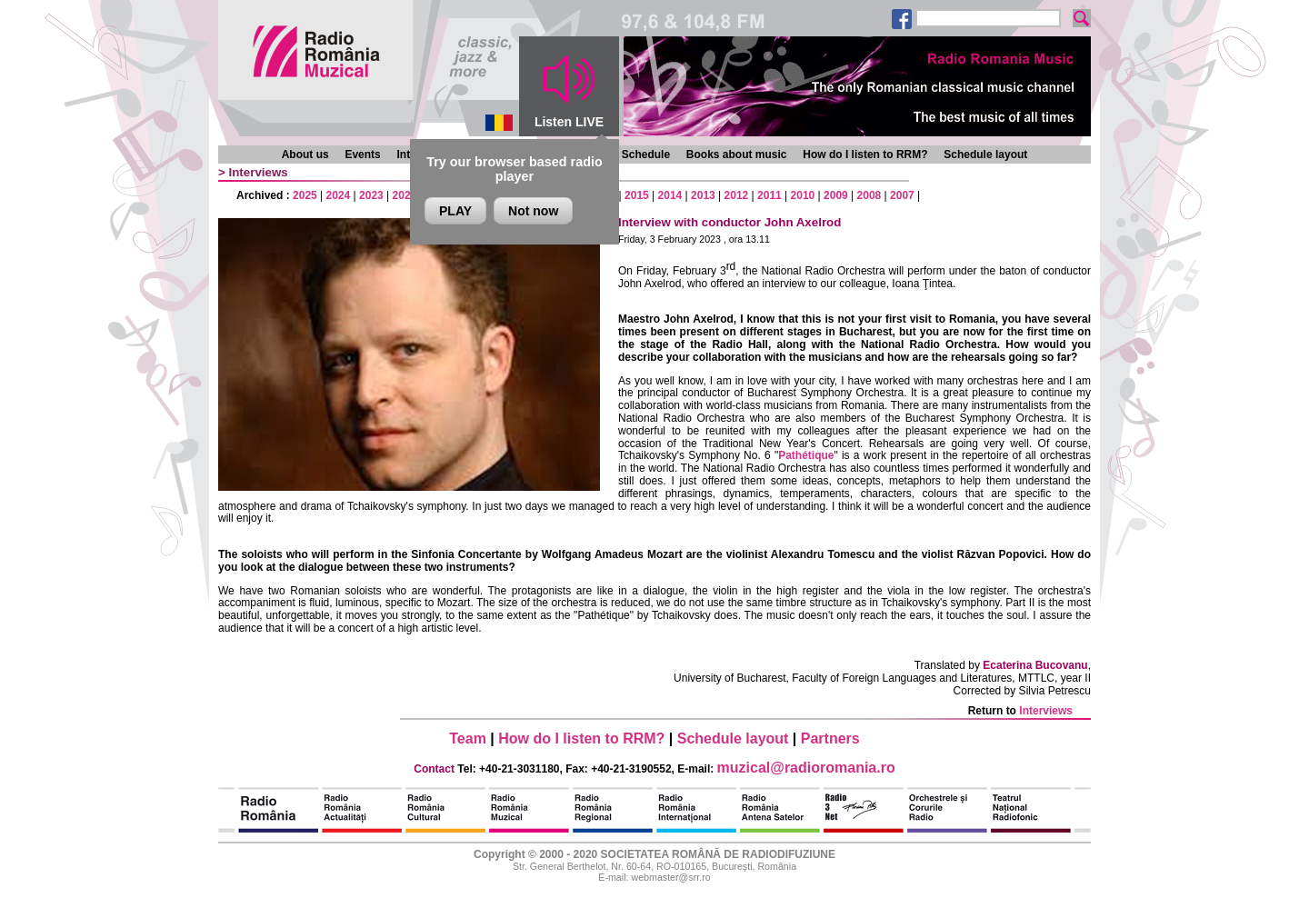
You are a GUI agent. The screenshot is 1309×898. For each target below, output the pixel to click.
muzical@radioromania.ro (806, 767)
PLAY (455, 211)
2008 (869, 195)
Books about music (736, 154)
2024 (338, 195)
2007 (902, 195)
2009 (836, 195)
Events (362, 154)
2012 (736, 195)
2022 (405, 195)
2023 (371, 195)
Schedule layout (985, 154)
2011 (769, 195)
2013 (703, 195)
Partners (830, 738)
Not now (533, 211)
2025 (305, 195)
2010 (803, 195)
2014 (670, 195)
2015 (637, 195)
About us (305, 154)
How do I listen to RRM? (865, 154)
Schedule (646, 154)
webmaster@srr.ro (670, 877)
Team (467, 738)
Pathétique (806, 455)
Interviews (258, 172)
